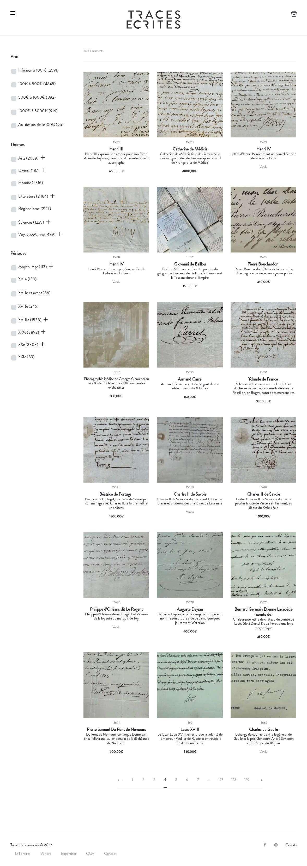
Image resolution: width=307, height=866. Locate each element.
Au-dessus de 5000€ (41, 125)
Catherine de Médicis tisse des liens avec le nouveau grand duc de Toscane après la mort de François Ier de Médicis (190, 158)
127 (220, 779)
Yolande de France (263, 379)
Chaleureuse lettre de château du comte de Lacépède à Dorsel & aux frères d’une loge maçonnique (263, 624)
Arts (28, 158)
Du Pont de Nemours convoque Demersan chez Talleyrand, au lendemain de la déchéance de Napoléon (116, 739)
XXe (28, 344)
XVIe (27, 279)
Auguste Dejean (190, 609)
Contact (110, 853)
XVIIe (28, 306)
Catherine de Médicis (190, 149)
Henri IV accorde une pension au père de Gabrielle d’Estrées (116, 271)
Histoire (30, 183)
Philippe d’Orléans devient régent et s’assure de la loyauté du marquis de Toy (116, 616)
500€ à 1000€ (37, 97)
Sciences (31, 222)
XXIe (26, 357)
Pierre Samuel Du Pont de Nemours (116, 729)
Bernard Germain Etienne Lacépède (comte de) (263, 612)
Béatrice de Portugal (116, 494)
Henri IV (263, 149)
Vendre (45, 853)
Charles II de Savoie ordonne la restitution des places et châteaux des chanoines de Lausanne (189, 501)
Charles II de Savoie (190, 494)
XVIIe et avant (34, 293)
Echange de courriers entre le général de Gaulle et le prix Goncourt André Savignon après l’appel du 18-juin (263, 739)
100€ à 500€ (37, 84)
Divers (29, 170)
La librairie (23, 853)
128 (233, 779)
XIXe (28, 332)
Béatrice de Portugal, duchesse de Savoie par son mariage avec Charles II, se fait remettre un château (116, 503)
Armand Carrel (190, 379)
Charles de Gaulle (263, 729)
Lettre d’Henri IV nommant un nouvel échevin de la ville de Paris (263, 156)
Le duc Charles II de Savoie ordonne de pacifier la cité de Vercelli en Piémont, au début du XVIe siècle (263, 503)
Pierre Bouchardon (263, 264)
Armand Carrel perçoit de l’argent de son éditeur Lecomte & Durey (190, 386)
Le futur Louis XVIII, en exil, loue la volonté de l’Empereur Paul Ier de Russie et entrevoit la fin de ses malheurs (190, 739)
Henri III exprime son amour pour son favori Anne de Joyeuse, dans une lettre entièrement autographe (116, 158)
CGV (90, 853)
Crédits (291, 845)
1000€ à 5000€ (38, 111)
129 (246, 779)
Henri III (116, 149)
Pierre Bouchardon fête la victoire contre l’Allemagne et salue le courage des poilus (263, 271)
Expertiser (68, 853)
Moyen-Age (32, 267)
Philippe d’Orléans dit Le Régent (116, 609)
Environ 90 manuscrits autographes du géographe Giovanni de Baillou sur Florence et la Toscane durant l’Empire (189, 273)
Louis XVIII (189, 729)
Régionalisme (34, 209)
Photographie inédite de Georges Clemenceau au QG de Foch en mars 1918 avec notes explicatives (116, 383)
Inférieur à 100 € (38, 70)
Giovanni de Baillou (190, 264)
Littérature (33, 196)
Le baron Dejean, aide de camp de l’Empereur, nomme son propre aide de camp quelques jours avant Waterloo (190, 618)
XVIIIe (29, 320)
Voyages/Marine (37, 234)
